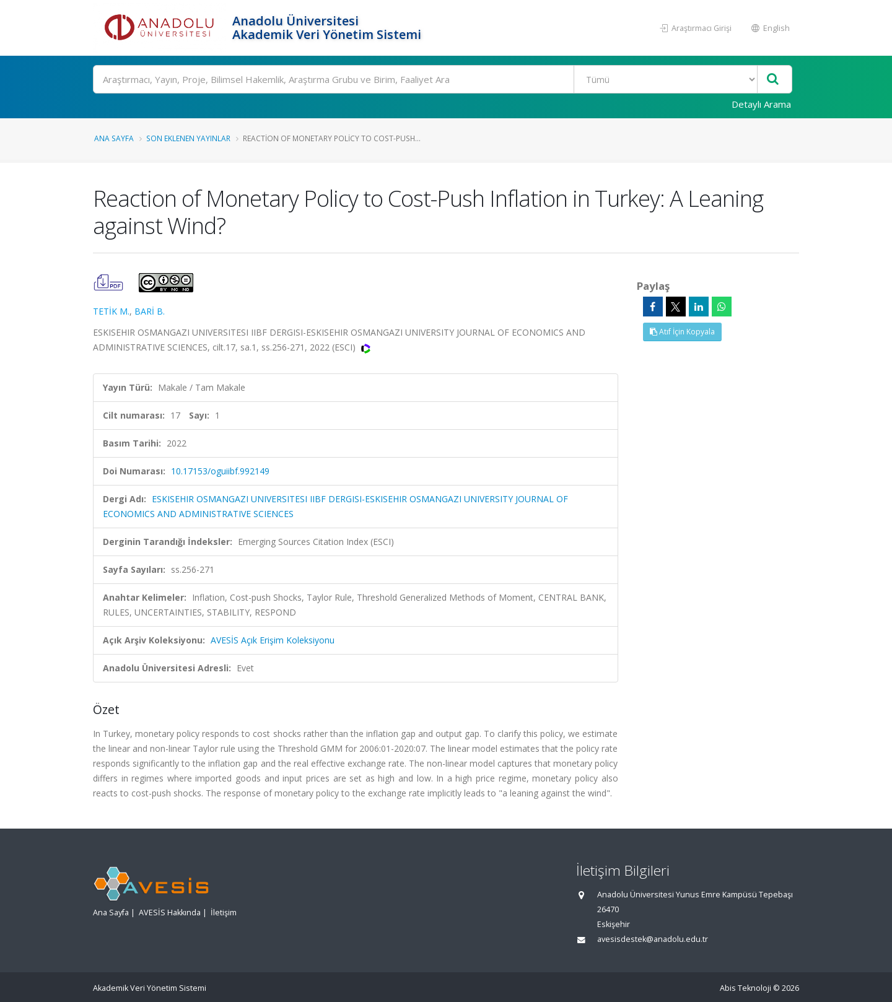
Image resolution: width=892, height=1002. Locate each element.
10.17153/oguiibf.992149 (220, 471)
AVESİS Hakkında (170, 912)
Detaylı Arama (761, 104)
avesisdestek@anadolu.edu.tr (652, 939)
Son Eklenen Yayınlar (188, 138)
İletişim (224, 912)
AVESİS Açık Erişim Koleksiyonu (272, 640)
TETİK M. (111, 311)
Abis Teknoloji (745, 988)
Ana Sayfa (114, 138)
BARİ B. (149, 311)
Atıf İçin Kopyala (682, 331)
